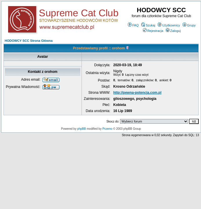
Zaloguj (173, 31)
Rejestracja (153, 31)
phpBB (81, 128)
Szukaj (148, 25)
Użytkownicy (169, 25)
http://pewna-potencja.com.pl (137, 93)
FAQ (133, 25)
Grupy (189, 25)
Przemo (107, 128)
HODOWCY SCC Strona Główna (28, 40)
